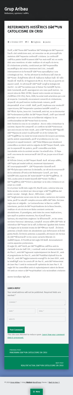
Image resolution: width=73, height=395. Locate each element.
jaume (48, 42)
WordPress (37, 382)
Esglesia (36, 42)
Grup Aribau (16, 9)
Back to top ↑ (54, 382)
